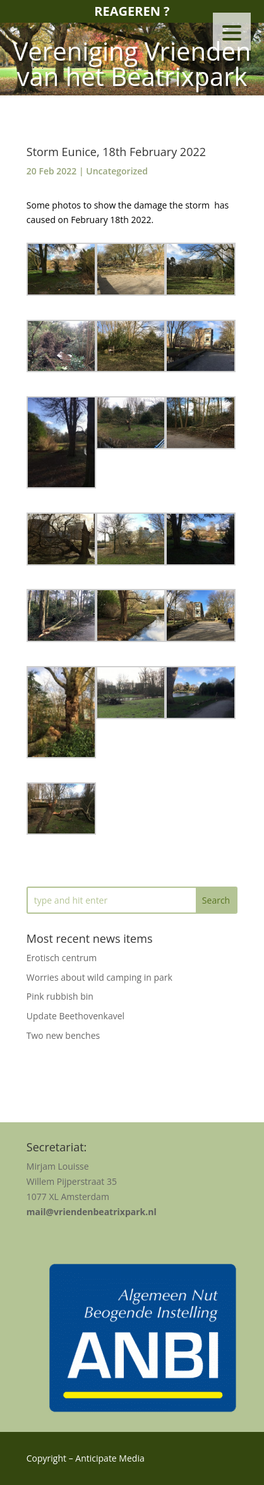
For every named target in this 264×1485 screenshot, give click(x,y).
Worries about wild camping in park (99, 977)
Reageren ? (131, 11)
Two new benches (63, 1035)
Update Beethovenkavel (75, 1016)
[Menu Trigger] (232, 32)
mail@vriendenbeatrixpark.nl (92, 1212)
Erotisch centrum (62, 958)
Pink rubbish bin (60, 996)
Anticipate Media (109, 1458)
